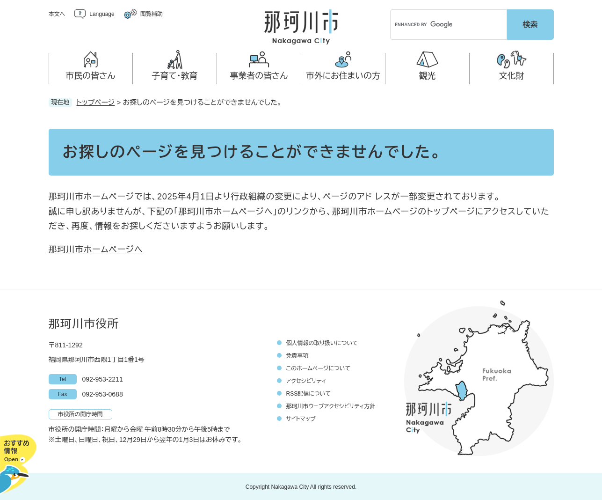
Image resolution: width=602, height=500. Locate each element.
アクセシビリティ (306, 380)
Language (101, 14)
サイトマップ (301, 418)
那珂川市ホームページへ (96, 248)
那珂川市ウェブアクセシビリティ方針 (331, 405)
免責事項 (297, 355)
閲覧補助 (151, 14)
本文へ (57, 14)
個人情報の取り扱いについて (322, 342)
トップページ (96, 101)
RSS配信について (308, 393)
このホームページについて (318, 367)
